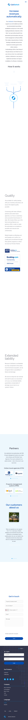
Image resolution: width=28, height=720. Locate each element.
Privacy (15, 711)
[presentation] (14, 629)
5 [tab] (16, 478)
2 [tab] (12, 478)
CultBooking (6, 674)
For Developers (7, 689)
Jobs (5, 693)
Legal (10, 711)
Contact (5, 695)
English (5, 702)
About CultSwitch (7, 687)
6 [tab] (17, 478)
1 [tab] (10, 478)
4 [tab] (14, 478)
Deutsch (5, 704)
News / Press (6, 691)
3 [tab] (13, 478)
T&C (5, 711)
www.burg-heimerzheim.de (14, 544)
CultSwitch (6, 672)
